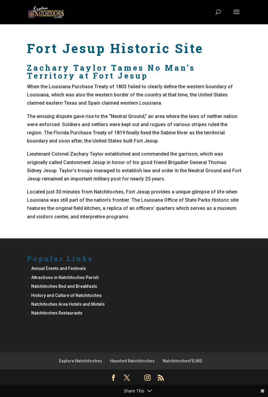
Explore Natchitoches (80, 360)
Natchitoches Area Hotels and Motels (68, 304)
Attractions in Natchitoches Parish (65, 277)
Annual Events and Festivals (58, 268)
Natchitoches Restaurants (56, 313)
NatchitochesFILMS (182, 360)
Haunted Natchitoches (132, 360)
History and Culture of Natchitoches (66, 295)
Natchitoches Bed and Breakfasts (64, 286)
